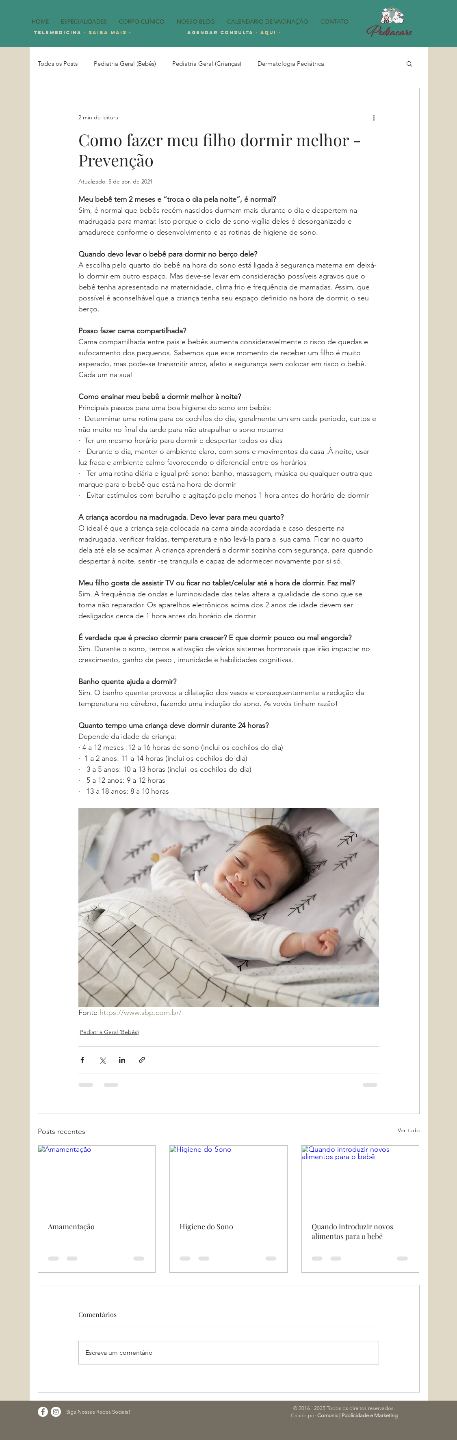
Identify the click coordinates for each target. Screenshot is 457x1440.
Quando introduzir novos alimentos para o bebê (352, 1231)
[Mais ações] (374, 117)
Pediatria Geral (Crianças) (206, 63)
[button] (409, 63)
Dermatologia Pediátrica (291, 63)
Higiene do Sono (206, 1226)
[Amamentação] (97, 1178)
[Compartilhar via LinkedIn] (122, 1060)
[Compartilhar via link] (142, 1060)
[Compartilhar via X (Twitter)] (102, 1060)
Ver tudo (409, 1130)
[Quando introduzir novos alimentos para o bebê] (360, 1178)
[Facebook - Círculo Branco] (43, 1412)
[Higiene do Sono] (228, 1178)
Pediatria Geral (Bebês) (125, 63)
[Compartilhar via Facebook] (82, 1060)
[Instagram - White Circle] (56, 1412)
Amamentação (71, 1226)
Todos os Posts (58, 63)
